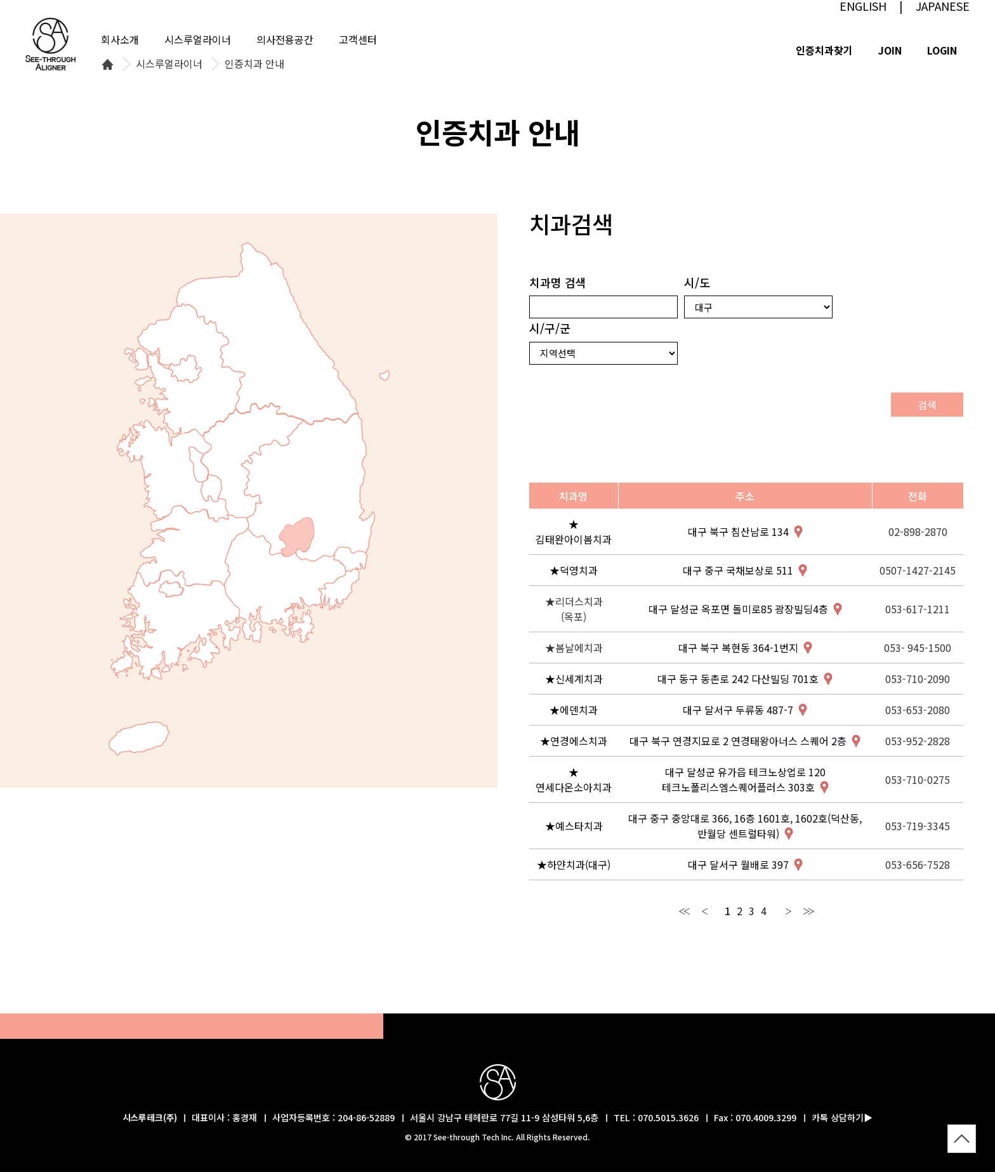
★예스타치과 (574, 825)
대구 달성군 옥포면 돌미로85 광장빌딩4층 (738, 608)
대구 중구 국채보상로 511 (738, 570)
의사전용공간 (284, 39)
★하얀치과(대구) (573, 864)
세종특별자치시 (198, 464)
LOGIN (942, 50)
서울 (185, 369)
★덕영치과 (574, 570)
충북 (252, 461)
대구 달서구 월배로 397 (738, 864)
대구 (297, 537)
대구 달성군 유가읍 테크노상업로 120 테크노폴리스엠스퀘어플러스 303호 (744, 779)
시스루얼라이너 (169, 64)
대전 (211, 488)
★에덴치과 (574, 709)
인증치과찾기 (824, 50)
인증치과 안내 (254, 64)
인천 (143, 383)
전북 (192, 546)
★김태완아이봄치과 (574, 531)
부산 (339, 589)
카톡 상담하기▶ (842, 1117)
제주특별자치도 (139, 738)
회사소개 (120, 39)
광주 (171, 588)
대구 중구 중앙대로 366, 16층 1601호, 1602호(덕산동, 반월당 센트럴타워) (745, 826)
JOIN (890, 50)
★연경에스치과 (573, 740)
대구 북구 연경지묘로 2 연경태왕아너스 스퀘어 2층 (738, 740)
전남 (175, 625)
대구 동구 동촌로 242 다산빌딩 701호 (738, 678)
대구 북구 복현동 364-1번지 (738, 647)
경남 (285, 585)
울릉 (384, 375)
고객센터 (358, 39)
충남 (173, 471)
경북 (308, 488)
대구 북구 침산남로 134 (738, 531)
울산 (350, 559)
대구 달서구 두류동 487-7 (738, 709)
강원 (267, 333)
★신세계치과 (574, 678)
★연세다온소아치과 (574, 779)
